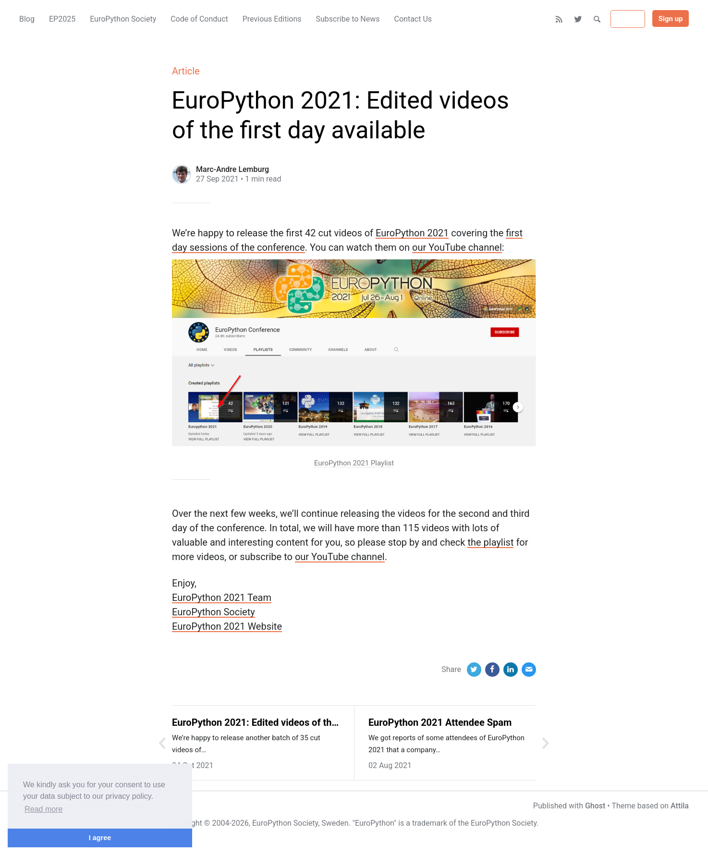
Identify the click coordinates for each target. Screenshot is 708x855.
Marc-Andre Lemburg (232, 169)
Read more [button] (43, 809)
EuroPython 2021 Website (227, 626)
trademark (429, 823)
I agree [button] (100, 838)
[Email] (529, 669)
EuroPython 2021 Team (221, 597)
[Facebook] (492, 669)
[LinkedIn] (510, 669)
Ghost (595, 805)
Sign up (671, 18)
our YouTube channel (457, 247)
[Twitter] (579, 19)
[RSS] (559, 19)
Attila (680, 805)
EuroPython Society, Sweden (300, 823)
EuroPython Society (213, 612)
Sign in (628, 19)
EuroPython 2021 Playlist (354, 463)
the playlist (490, 542)
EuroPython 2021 (412, 233)
